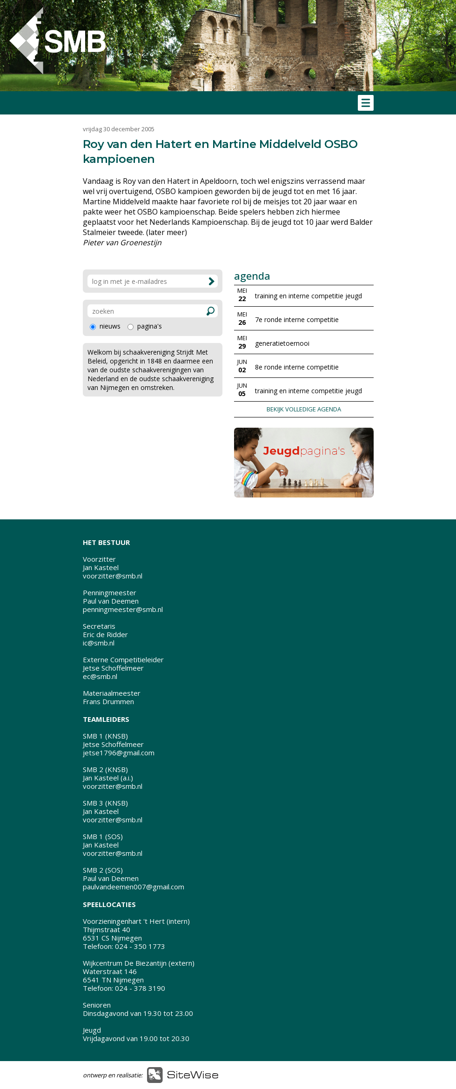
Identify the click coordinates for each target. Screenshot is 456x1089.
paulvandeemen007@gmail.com (133, 886)
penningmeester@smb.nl (123, 609)
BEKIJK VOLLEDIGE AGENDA (304, 409)
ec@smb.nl (100, 676)
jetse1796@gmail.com (118, 752)
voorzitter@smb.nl (112, 575)
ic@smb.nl (98, 642)
